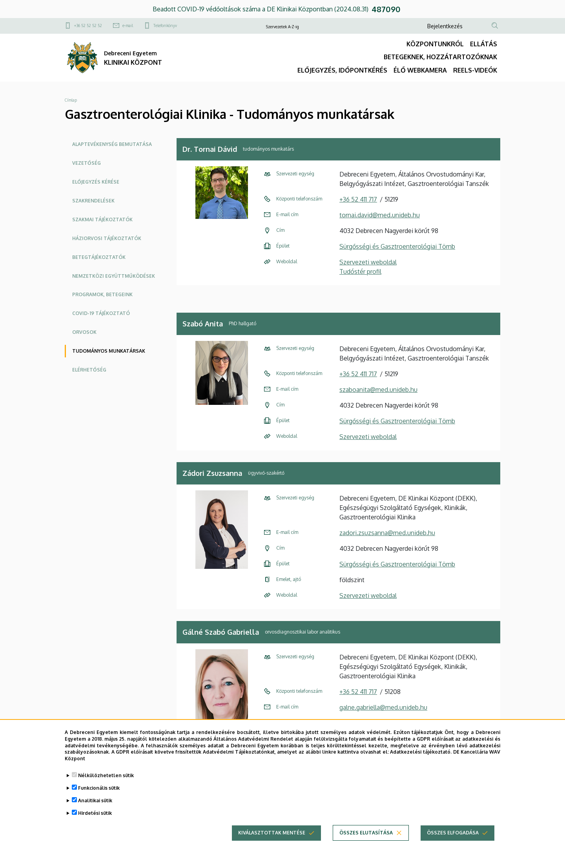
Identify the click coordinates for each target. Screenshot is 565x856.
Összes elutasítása (366, 833)
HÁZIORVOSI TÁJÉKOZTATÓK (106, 238)
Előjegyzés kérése (95, 182)
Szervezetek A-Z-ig (282, 26)
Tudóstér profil (360, 271)
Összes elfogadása (453, 833)
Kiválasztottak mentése (271, 833)
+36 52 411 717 (358, 199)
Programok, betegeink (102, 294)
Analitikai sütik (95, 800)
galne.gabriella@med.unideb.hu (383, 707)
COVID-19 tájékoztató (101, 313)
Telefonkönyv (165, 25)
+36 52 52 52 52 (88, 25)
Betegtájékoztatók (99, 257)
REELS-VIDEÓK (475, 70)
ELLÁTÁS (483, 44)
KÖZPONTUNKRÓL (435, 44)
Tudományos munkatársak (108, 351)
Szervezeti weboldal (368, 262)
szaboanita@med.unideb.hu (378, 389)
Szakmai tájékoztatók (102, 219)
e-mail (127, 25)
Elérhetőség (89, 370)
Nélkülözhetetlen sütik (106, 775)
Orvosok (84, 332)
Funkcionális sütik (99, 788)
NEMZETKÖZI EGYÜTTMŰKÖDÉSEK (113, 276)
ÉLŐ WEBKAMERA (420, 70)
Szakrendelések (93, 201)
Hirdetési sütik (95, 813)
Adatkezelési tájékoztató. (421, 752)
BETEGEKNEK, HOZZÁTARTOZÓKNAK (440, 57)
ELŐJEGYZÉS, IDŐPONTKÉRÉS (342, 70)
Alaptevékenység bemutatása (112, 144)
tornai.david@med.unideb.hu (379, 215)
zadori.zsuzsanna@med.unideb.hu (387, 533)
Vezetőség (86, 163)
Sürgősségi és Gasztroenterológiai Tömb (397, 246)
